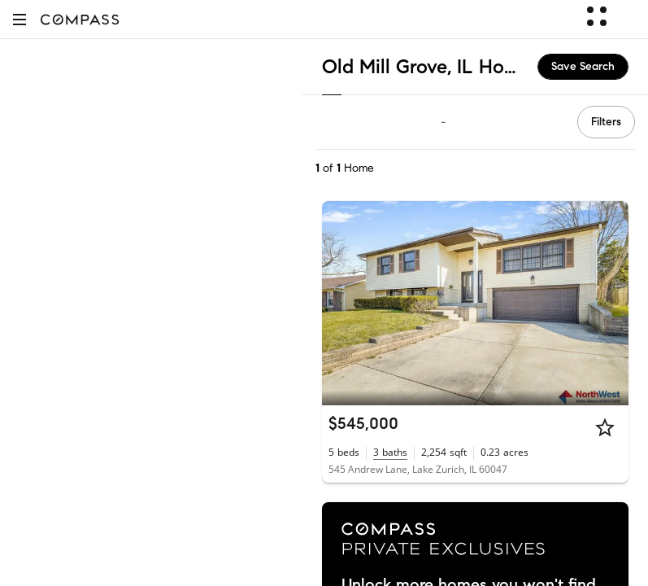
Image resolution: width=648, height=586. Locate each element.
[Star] (605, 427)
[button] (19, 19)
